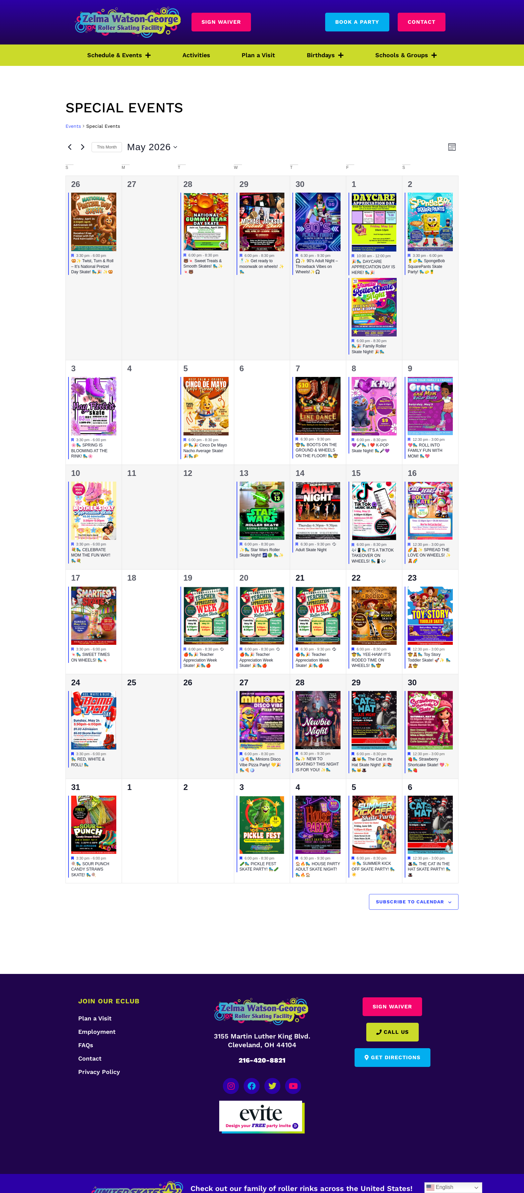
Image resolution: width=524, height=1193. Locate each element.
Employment (97, 1031)
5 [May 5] (185, 368)
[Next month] (83, 147)
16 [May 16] (412, 473)
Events (73, 126)
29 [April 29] (244, 184)
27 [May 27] (244, 682)
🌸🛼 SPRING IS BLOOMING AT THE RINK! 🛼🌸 (89, 451)
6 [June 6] (410, 787)
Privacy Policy (99, 1071)
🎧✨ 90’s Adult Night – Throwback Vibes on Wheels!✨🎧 (316, 266)
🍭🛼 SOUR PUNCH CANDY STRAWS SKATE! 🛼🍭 (90, 869)
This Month (107, 147)
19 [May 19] (187, 577)
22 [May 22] (356, 577)
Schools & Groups (406, 55)
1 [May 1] (354, 184)
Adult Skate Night (310, 550)
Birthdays (325, 55)
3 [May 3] (73, 368)
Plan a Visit (258, 55)
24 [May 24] (75, 682)
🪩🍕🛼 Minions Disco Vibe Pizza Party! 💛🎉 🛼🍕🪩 (260, 765)
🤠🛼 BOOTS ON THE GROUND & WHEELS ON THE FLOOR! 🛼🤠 (316, 450)
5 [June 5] (354, 787)
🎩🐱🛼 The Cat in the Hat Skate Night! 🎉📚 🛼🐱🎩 (372, 765)
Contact (90, 1058)
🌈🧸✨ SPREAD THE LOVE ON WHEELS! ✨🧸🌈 (429, 555)
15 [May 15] (356, 473)
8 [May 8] (354, 368)
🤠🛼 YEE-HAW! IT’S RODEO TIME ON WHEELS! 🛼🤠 (371, 660)
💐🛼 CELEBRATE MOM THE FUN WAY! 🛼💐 (90, 555)
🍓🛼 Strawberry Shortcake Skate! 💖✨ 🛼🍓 (428, 765)
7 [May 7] (297, 368)
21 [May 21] (299, 577)
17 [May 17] (75, 577)
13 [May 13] (244, 473)
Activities (196, 55)
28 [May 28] (299, 682)
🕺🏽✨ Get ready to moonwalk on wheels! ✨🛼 (262, 266)
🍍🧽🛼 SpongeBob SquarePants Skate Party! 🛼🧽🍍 (426, 266)
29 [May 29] (356, 682)
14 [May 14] (299, 473)
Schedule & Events (119, 55)
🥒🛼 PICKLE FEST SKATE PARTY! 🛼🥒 (259, 867)
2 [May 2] (410, 184)
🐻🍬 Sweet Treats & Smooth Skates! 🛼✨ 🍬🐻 (203, 266)
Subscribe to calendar (410, 901)
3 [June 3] (242, 787)
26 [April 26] (75, 184)
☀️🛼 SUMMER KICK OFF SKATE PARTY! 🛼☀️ (373, 869)
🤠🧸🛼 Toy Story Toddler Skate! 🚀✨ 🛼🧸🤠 (429, 660)
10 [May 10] (75, 473)
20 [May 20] (244, 577)
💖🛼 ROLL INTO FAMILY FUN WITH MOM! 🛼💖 (425, 451)
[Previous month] (70, 147)
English (439, 1188)
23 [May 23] (412, 577)
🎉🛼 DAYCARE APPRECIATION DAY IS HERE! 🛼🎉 (373, 267)
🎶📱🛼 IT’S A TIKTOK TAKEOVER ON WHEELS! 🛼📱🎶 (373, 556)
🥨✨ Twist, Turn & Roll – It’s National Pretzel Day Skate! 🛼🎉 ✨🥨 (92, 266)
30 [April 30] (299, 184)
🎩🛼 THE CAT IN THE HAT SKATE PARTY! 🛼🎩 (429, 869)
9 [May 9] (410, 368)
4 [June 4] (297, 787)
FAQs (85, 1045)
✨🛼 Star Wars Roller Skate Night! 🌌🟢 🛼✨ (262, 553)
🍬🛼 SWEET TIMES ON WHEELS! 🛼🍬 (90, 657)
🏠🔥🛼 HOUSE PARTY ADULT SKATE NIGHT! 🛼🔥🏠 (317, 869)
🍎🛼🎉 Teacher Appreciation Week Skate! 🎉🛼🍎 (200, 660)
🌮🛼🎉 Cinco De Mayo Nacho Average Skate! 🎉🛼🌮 (205, 451)
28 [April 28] (187, 184)
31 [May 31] (75, 787)
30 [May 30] (412, 682)
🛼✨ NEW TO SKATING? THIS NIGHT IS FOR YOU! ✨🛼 (317, 764)
